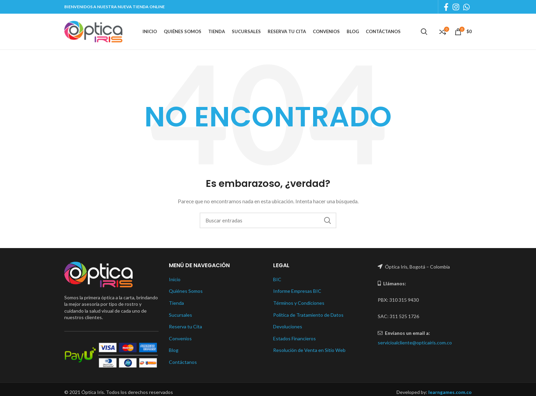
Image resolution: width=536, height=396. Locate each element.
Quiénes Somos (186, 291)
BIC (277, 279)
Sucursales (180, 315)
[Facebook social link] (446, 7)
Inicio (174, 279)
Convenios (180, 338)
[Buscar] (268, 220)
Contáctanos (183, 362)
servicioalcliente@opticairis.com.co (415, 342)
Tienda (176, 303)
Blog (173, 350)
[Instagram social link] (456, 7)
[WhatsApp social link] (466, 7)
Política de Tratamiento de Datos (308, 315)
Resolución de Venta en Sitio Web (309, 350)
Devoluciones (287, 326)
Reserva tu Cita (185, 326)
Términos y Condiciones (298, 303)
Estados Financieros (294, 338)
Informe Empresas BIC (297, 291)
